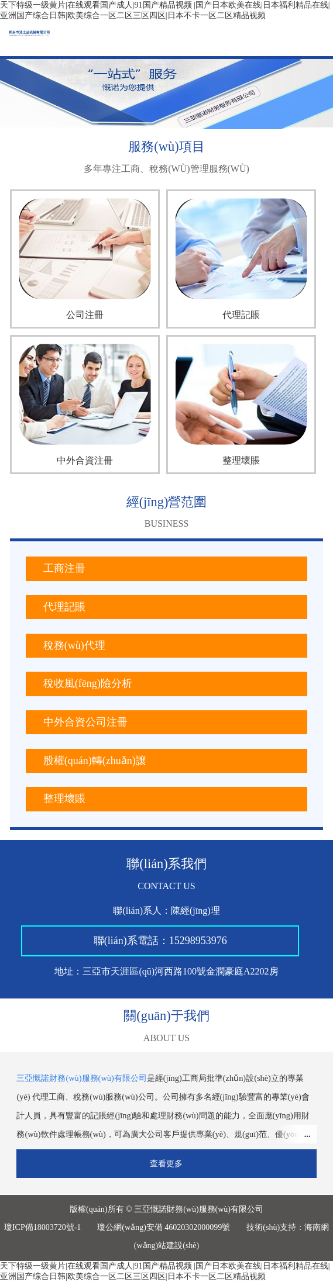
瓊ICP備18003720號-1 (42, 1227)
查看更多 (166, 1163)
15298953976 (198, 940)
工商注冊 (64, 568)
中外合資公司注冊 (85, 722)
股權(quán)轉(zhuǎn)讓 (94, 760)
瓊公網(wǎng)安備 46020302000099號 (163, 1227)
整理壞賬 (64, 798)
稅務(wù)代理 (74, 645)
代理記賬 (64, 607)
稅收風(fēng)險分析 (87, 683)
